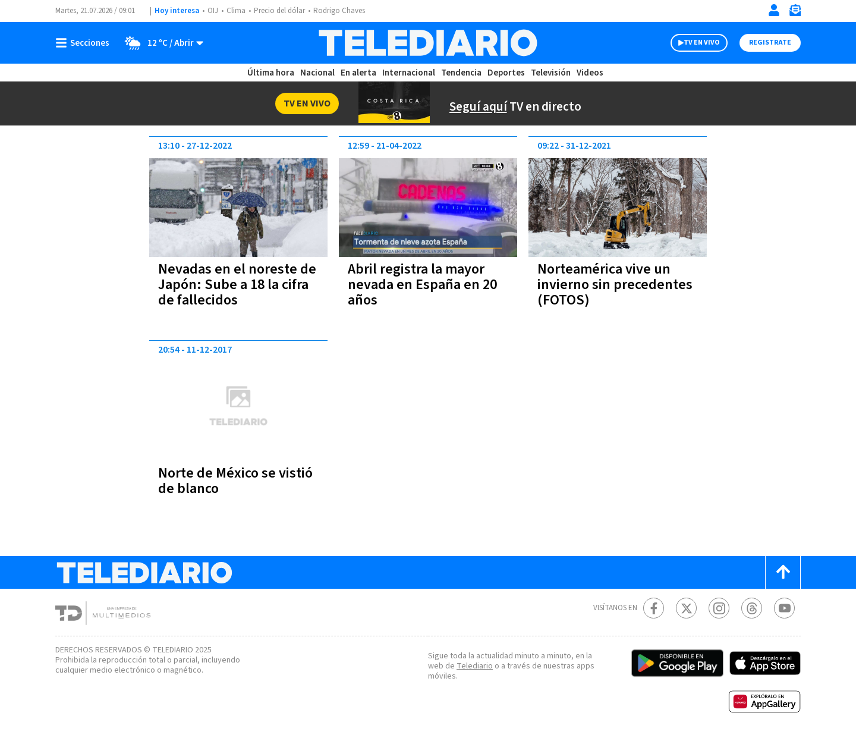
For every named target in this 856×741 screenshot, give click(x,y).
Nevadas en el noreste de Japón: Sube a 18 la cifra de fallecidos (237, 284)
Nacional (317, 73)
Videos (590, 73)
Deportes (506, 73)
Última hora (270, 73)
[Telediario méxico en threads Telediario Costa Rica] (751, 608)
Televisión (551, 73)
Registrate (770, 42)
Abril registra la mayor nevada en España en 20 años (422, 284)
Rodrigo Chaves (339, 10)
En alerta (358, 73)
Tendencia (461, 73)
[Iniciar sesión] (774, 10)
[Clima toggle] (160, 43)
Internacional (408, 73)
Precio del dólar (279, 10)
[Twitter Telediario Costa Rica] (686, 608)
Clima (236, 10)
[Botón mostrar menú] (85, 43)
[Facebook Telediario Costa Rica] (653, 608)
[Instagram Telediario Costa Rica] (719, 608)
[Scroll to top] (783, 572)
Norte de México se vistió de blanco (235, 481)
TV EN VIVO (702, 42)
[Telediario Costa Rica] (428, 43)
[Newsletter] (795, 13)
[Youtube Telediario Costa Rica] (784, 608)
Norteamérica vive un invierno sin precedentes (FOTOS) (615, 284)
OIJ (212, 10)
